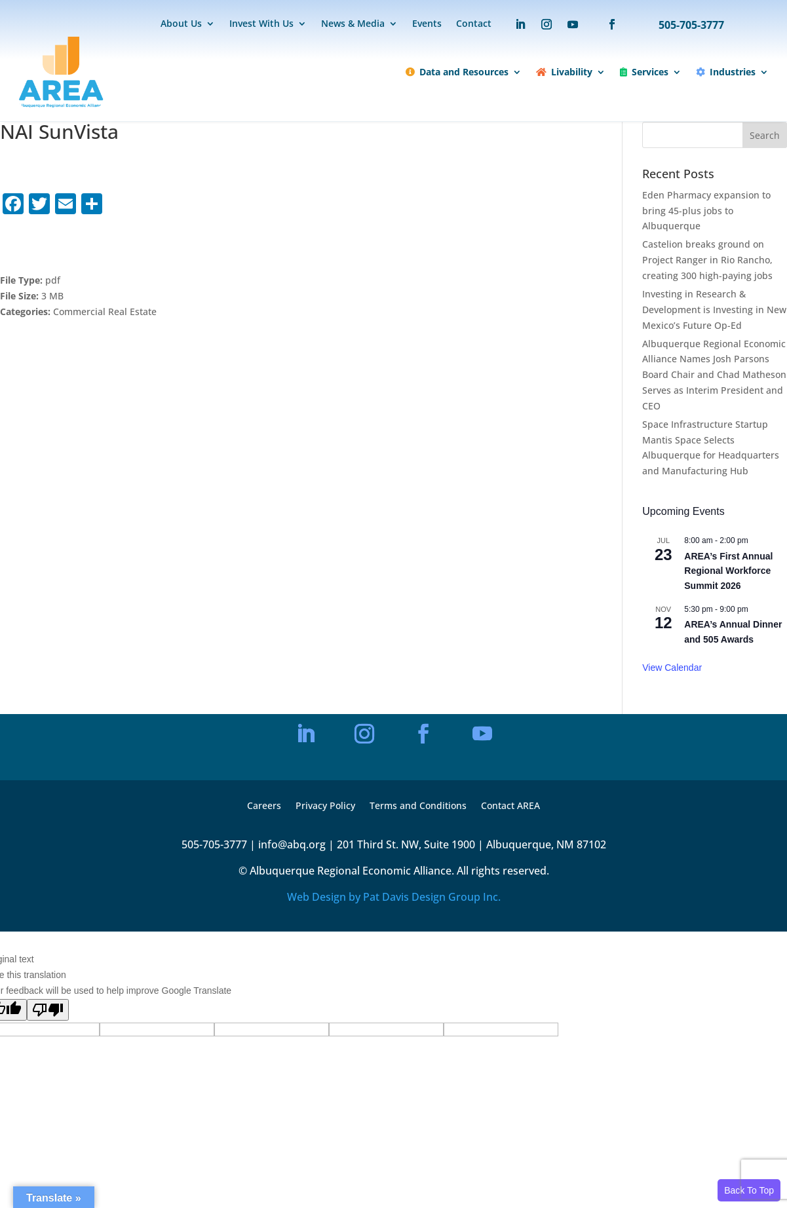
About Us (181, 24)
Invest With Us (261, 24)
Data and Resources (457, 72)
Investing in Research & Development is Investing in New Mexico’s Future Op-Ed (714, 309)
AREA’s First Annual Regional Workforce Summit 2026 (728, 571)
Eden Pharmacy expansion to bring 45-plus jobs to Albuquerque (706, 211)
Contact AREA (510, 806)
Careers (264, 806)
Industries (726, 72)
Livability (564, 72)
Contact (473, 24)
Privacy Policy (325, 806)
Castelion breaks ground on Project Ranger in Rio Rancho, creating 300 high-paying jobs (707, 260)
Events (427, 24)
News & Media (353, 24)
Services (644, 72)
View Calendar (672, 667)
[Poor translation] (48, 1010)
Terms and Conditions (418, 806)
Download (45, 245)
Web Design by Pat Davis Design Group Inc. (394, 897)
